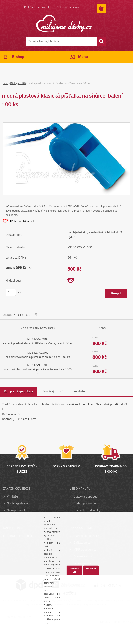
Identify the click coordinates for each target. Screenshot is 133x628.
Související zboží (53, 391)
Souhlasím (91, 568)
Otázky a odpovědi (85, 496)
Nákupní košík (16, 510)
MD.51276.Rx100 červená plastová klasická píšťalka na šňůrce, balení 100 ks (37, 341)
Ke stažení (80, 391)
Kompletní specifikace (18, 391)
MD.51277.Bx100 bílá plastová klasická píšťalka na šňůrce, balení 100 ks (38, 354)
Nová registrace (45, 7)
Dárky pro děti (18, 83)
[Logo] (64, 23)
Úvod (5, 83)
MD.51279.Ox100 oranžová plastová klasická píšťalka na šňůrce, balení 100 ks (38, 369)
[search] (101, 41)
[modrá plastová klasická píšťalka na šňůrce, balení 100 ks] (66, 125)
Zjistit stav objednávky (68, 7)
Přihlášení (29, 7)
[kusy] (11, 292)
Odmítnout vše (74, 570)
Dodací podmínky (85, 503)
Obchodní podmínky (86, 510)
